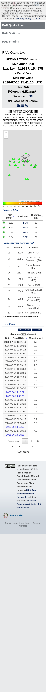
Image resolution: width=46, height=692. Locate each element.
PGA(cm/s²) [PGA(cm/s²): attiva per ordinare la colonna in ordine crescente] (9, 216)
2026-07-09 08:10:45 (16, 357)
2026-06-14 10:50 (16, 427)
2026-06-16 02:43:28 (16, 415)
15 (8, 266)
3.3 (36, 349)
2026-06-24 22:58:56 (16, 388)
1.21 (15, 227)
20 (8, 279)
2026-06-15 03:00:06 (16, 423)
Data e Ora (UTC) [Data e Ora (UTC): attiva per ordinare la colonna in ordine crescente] (15, 338)
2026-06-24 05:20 (16, 396)
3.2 (36, 357)
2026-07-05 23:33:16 (16, 365)
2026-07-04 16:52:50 (16, 373)
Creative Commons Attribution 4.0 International (29, 504)
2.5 (36, 365)
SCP (34, 237)
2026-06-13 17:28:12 (16, 431)
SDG (34, 232)
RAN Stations (11, 33)
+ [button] (6, 133)
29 (8, 306)
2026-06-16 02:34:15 (16, 419)
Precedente (14, 441)
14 (8, 259)
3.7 (36, 377)
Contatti (23, 526)
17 (8, 272)
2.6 (36, 361)
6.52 (15, 223)
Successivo (23, 451)
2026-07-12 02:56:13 (16, 349)
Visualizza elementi (23, 334)
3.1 (36, 419)
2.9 (36, 346)
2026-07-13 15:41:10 (16, 342)
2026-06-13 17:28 (16, 434)
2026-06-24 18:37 (16, 392)
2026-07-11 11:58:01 (16, 353)
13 (8, 252)
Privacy (36, 523)
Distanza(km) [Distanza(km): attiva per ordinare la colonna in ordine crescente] (36, 216)
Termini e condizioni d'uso (17, 523)
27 (8, 285)
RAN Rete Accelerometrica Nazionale (26, 493)
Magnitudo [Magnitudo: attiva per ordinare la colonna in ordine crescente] (36, 338)
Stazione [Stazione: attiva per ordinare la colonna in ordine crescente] (22, 216)
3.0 (36, 353)
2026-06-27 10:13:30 (16, 380)
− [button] (6, 136)
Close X (39, 18)
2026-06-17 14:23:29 (16, 404)
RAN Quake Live (13, 25)
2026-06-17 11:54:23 (16, 407)
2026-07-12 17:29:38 (16, 346)
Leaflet (22, 201)
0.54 (15, 237)
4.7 (36, 431)
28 (8, 291)
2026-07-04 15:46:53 (16, 377)
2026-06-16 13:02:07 (16, 411)
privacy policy (23, 18)
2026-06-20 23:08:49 (16, 400)
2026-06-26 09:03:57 (16, 384)
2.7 (36, 373)
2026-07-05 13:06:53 (16, 369)
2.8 (36, 342)
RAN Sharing (10, 41)
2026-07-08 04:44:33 (16, 361)
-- (36, 392)
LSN (30, 96)
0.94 (15, 232)
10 (33, 446)
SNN (34, 227)
